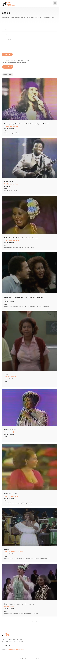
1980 (5, 381)
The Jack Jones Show (11, 126)
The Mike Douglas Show (11, 240)
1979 (5, 131)
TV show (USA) (9, 432)
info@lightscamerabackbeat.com (15, 649)
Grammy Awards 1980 (11, 496)
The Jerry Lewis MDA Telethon (13, 551)
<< (20, 622)
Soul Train (7, 299)
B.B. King (7, 186)
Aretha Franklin (9, 128)
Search (7, 54)
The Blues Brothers (10, 376)
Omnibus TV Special (10, 606)
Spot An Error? (8, 66)
